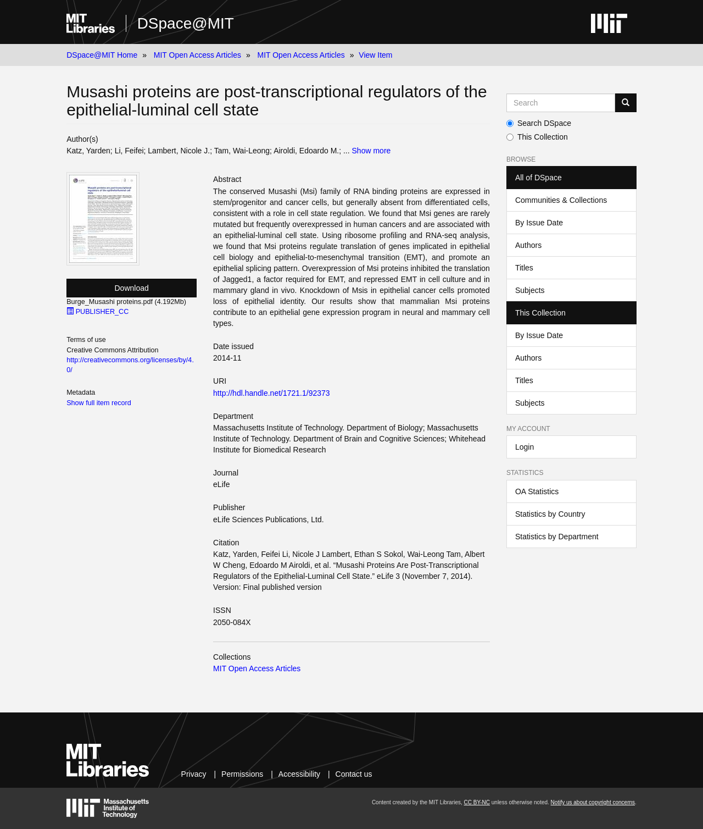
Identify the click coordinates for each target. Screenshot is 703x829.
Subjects (530, 290)
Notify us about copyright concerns (593, 802)
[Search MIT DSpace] (560, 102)
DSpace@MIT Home (101, 55)
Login (524, 447)
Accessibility (299, 774)
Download (132, 288)
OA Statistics (537, 491)
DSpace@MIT (185, 23)
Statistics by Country (550, 514)
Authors (528, 245)
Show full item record (98, 403)
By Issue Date (539, 222)
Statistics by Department (557, 536)
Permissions (242, 774)
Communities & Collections (561, 200)
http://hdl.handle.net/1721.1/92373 (271, 393)
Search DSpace (538, 123)
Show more (371, 150)
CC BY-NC (477, 802)
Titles (524, 267)
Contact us (354, 774)
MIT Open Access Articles (197, 55)
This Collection (537, 136)
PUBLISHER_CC (97, 312)
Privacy (194, 774)
